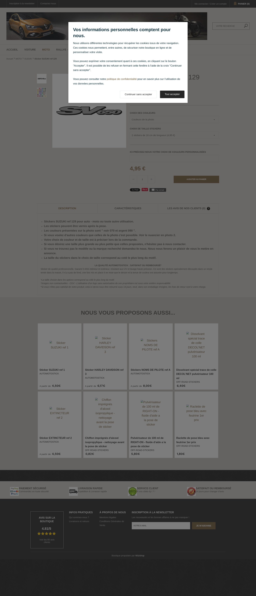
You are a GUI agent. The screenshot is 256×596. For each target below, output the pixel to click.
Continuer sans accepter (138, 94)
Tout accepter (172, 94)
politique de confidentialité (122, 79)
